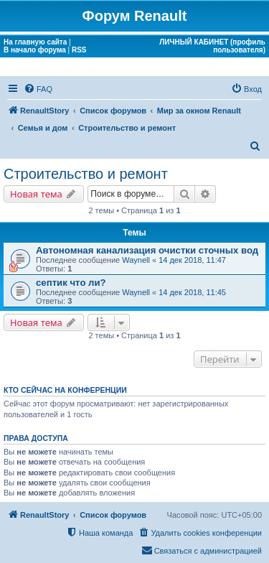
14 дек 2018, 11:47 (192, 260)
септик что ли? (71, 282)
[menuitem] (38, 89)
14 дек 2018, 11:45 (192, 292)
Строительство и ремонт (86, 174)
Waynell (136, 260)
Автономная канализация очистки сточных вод (147, 250)
